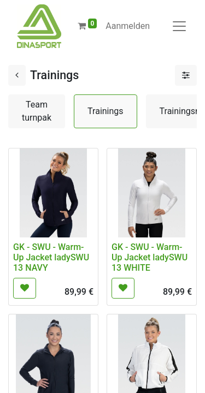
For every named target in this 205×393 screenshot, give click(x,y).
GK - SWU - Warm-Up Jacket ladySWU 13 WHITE (150, 257)
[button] (24, 288)
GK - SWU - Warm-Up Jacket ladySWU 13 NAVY (51, 257)
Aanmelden (128, 26)
